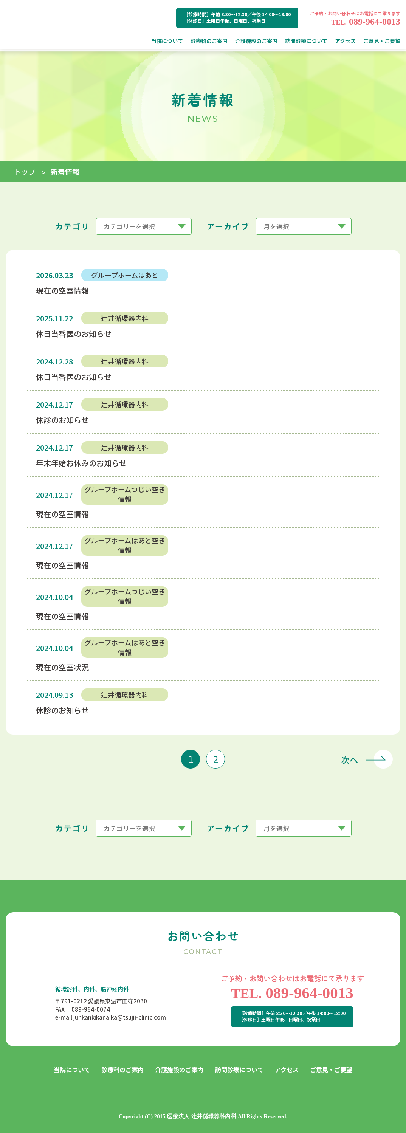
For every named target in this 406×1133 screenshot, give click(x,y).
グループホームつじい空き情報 (124, 494)
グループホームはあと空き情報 (124, 545)
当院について (72, 1069)
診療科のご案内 (122, 1069)
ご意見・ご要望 (331, 1069)
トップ (25, 171)
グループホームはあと (124, 275)
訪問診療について (239, 1069)
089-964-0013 (365, 21)
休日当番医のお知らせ (74, 333)
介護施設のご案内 (179, 1069)
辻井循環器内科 (125, 318)
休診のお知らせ (62, 419)
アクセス (287, 1069)
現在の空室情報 (62, 290)
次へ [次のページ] (349, 759)
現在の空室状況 (62, 667)
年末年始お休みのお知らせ (81, 462)
